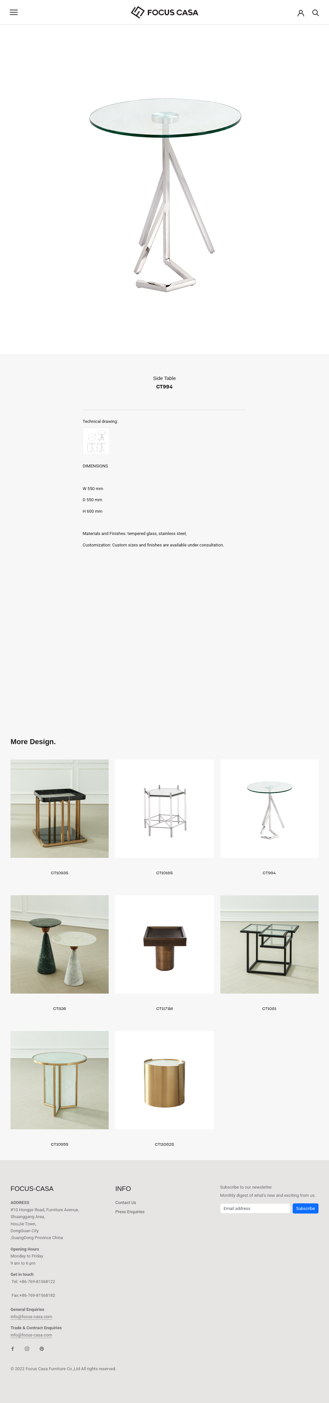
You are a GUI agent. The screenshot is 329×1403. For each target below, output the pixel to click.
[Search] (315, 12)
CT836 (59, 1008)
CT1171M (164, 1008)
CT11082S (164, 1143)
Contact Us (125, 1202)
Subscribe (305, 1208)
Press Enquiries (129, 1211)
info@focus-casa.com (31, 1316)
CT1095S (59, 1143)
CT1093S (59, 872)
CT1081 (269, 1008)
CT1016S (164, 872)
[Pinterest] (42, 1348)
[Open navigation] (14, 12)
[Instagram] (27, 1348)
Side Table (164, 378)
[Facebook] (12, 1348)
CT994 (269, 872)
